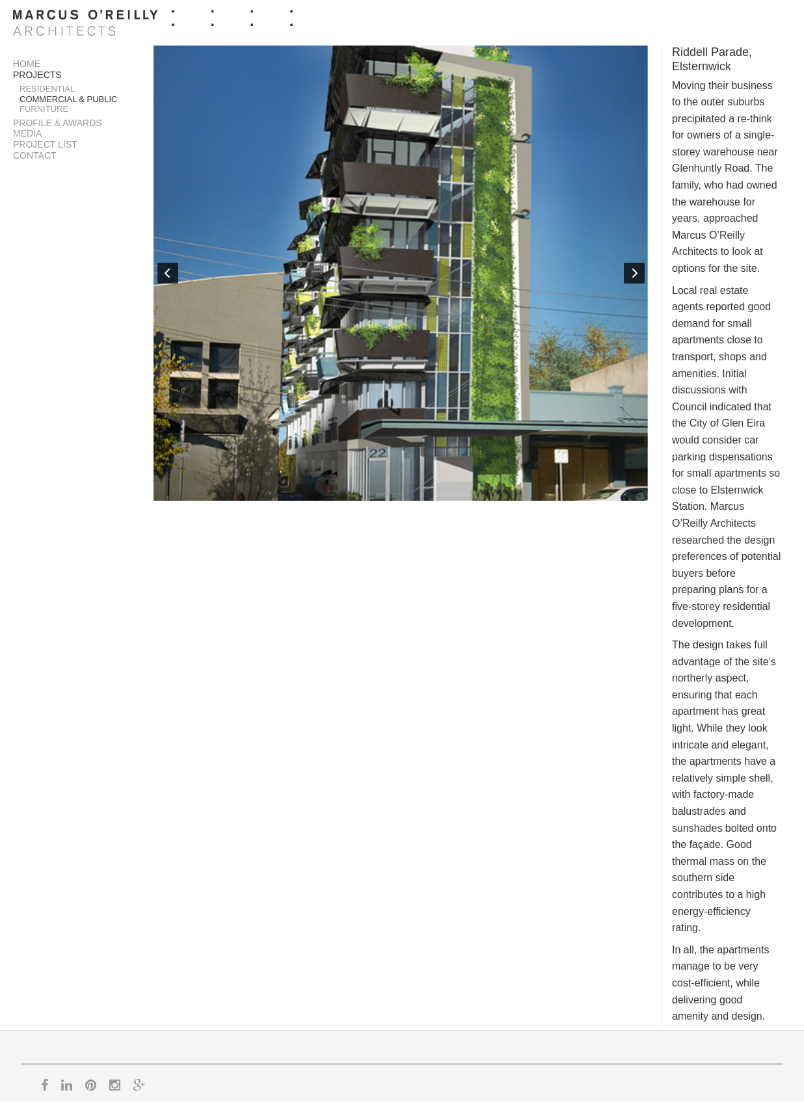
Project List (45, 144)
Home (26, 64)
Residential (47, 89)
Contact (35, 155)
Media (27, 133)
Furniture (44, 109)
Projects (37, 75)
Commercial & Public (69, 99)
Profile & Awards (57, 123)
